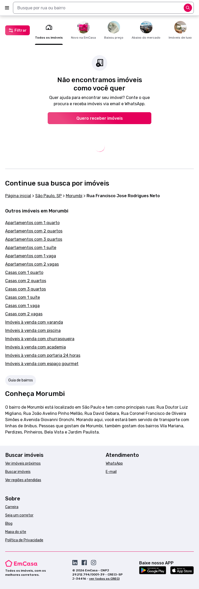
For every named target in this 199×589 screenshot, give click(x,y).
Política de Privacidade (24, 540)
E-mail (111, 472)
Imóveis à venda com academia (35, 347)
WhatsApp (114, 463)
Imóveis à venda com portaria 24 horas (42, 355)
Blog (8, 523)
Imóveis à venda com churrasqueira (39, 338)
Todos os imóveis (49, 30)
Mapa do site (15, 532)
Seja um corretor (19, 515)
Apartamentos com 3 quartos (33, 239)
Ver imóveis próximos (23, 463)
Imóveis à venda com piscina (33, 330)
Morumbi (74, 195)
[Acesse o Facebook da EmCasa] (84, 562)
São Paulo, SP (48, 195)
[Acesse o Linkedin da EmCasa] (74, 562)
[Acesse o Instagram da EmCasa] (93, 562)
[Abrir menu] (7, 8)
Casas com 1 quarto (24, 272)
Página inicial (18, 195)
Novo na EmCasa (83, 30)
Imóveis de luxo (180, 30)
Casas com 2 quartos (25, 280)
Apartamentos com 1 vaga (30, 255)
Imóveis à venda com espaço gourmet (42, 363)
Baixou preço (113, 30)
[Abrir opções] (188, 8)
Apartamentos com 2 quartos (33, 231)
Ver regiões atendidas (23, 480)
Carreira (11, 507)
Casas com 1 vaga (22, 305)
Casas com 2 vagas (23, 313)
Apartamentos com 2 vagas (32, 264)
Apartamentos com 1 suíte (30, 247)
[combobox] (103, 7)
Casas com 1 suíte (22, 297)
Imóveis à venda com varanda (34, 322)
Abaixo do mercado (146, 30)
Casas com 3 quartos (25, 289)
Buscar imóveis (18, 472)
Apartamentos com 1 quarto (32, 222)
